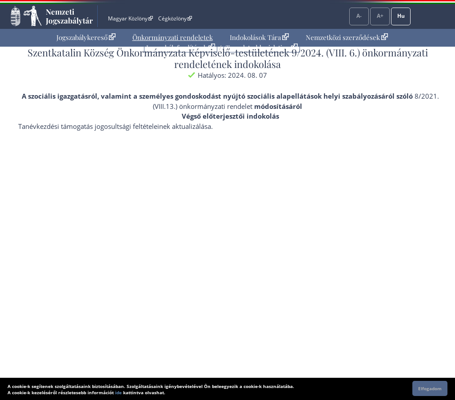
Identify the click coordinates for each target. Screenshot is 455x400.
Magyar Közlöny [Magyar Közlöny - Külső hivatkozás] (130, 18)
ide (118, 392)
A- (359, 16)
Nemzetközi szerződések (347, 37)
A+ (380, 16)
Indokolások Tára (259, 37)
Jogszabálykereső (86, 37)
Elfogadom (430, 388)
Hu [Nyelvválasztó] (401, 16)
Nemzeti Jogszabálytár (69, 16)
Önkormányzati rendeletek (172, 37)
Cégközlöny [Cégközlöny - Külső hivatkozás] (175, 18)
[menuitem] (86, 37)
